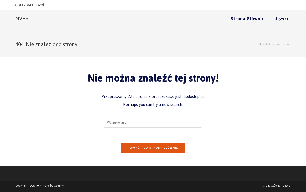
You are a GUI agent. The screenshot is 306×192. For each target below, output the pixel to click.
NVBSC (23, 18)
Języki (40, 4)
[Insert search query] (153, 123)
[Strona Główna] (260, 44)
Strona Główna (24, 4)
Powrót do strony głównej (153, 147)
